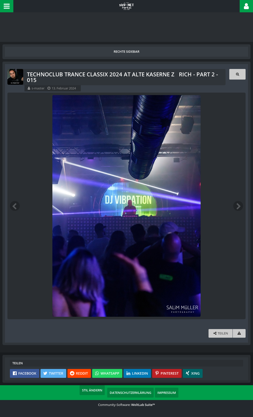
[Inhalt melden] (239, 333)
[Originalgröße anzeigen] (237, 74)
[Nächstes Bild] (238, 206)
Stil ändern (92, 390)
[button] (6, 6)
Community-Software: (126, 404)
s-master (38, 88)
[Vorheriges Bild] (15, 206)
